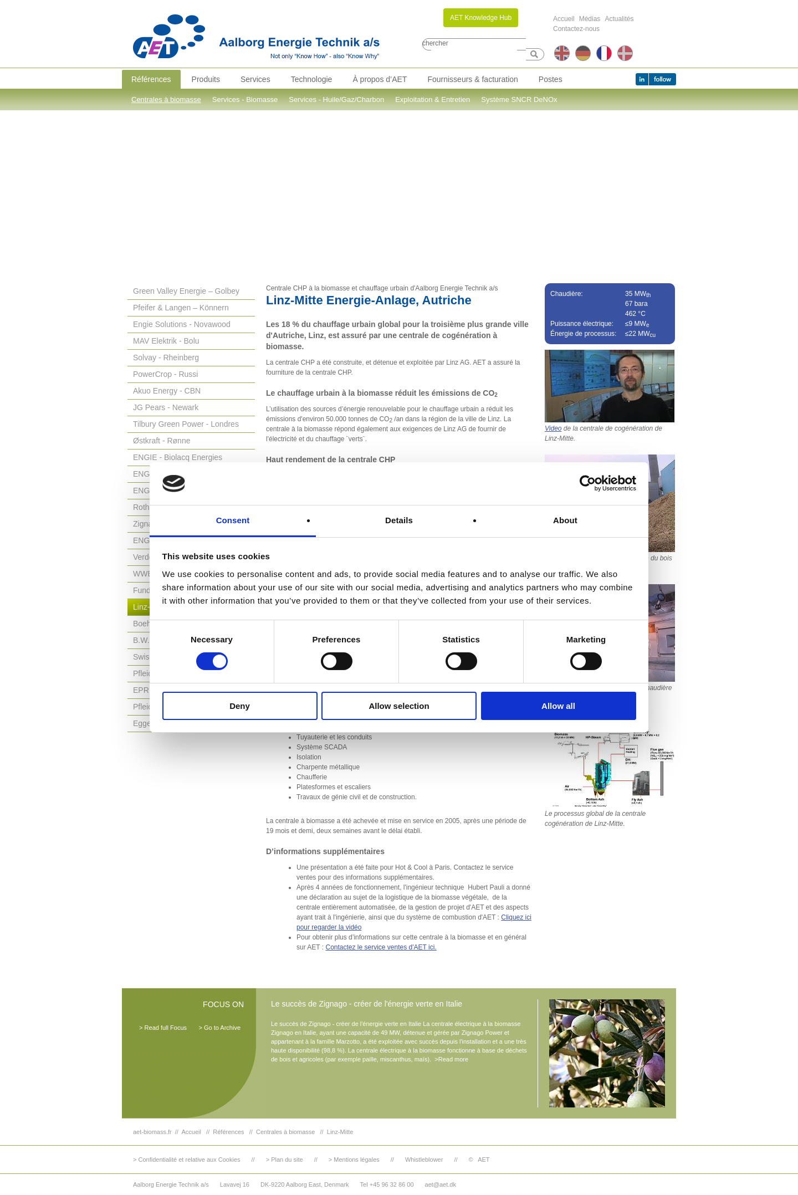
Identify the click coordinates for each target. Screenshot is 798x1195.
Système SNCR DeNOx (519, 99)
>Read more (451, 1059)
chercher (435, 43)
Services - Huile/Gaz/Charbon (336, 99)
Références (151, 79)
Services (255, 79)
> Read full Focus (163, 1027)
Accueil (564, 19)
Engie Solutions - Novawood (182, 324)
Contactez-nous (576, 29)
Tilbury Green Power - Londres (186, 424)
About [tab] (565, 520)
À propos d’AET (379, 79)
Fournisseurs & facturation (472, 79)
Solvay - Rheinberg (166, 357)
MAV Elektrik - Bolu (166, 340)
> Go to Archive (219, 1027)
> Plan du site (284, 1159)
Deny (239, 706)
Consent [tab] (233, 520)
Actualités (619, 19)
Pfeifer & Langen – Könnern (181, 307)
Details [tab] (399, 520)
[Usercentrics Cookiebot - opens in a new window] (587, 483)
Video (553, 428)
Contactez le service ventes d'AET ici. (380, 947)
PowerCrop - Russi (165, 374)
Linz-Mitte (340, 1131)
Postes (550, 79)
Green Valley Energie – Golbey (186, 291)
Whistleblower (424, 1159)
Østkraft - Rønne (161, 440)
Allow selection (399, 706)
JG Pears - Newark (165, 407)
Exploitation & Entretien (432, 99)
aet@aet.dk (440, 1184)
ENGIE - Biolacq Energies (177, 457)
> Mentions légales (354, 1159)
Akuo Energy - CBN (167, 390)
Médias (590, 19)
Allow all (558, 706)
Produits (206, 79)
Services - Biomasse (245, 99)
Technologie (311, 79)
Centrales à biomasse (166, 99)
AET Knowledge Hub (480, 18)
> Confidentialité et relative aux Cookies (187, 1159)
